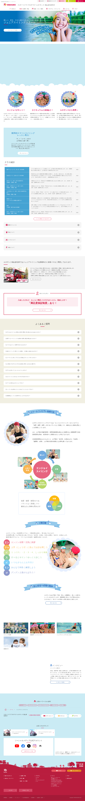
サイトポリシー (17, 797)
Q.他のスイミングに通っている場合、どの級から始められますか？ (22, 351)
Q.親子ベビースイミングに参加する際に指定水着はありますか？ (21, 338)
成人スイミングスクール (55, 777)
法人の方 (41, 1)
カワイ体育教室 (54, 785)
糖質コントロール (54, 705)
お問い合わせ (48, 715)
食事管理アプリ (23, 705)
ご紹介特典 (10, 790)
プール (37, 781)
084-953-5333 (35, 715)
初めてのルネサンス (8, 775)
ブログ (74, 9)
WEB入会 (80, 1)
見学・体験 (22, 778)
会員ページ (71, 1)
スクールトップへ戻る (14, 30)
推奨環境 (32, 797)
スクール (66, 9)
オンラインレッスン (32, 705)
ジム (36, 778)
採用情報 (61, 1)
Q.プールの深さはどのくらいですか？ (15, 383)
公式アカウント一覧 (28, 751)
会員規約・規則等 (40, 797)
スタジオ (37, 777)
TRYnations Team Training (56, 780)
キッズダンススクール (55, 786)
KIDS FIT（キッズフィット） (56, 783)
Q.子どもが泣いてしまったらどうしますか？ (16, 370)
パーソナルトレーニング (43, 705)
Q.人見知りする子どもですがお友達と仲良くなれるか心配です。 (21, 363)
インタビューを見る (62, 682)
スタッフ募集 (62, 705)
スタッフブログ (74, 771)
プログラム (38, 775)
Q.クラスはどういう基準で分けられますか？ (16, 344)
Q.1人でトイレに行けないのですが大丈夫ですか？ (18, 376)
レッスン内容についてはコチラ (43, 218)
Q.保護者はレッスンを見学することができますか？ (18, 395)
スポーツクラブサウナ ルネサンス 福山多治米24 (36, 5)
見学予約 (76, 716)
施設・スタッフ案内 (37, 9)
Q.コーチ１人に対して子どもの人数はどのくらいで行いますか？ (21, 357)
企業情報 (10, 797)
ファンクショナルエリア (40, 780)
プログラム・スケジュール (53, 9)
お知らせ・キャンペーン (9, 778)
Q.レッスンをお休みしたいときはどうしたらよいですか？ (19, 389)
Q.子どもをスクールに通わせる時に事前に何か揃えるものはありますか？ (23, 332)
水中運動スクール (54, 778)
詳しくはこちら (23, 153)
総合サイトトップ (51, 1)
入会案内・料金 (24, 9)
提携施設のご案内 (25, 790)
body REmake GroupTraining (56, 781)
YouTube (58, 771)
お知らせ (12, 9)
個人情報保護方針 (26, 797)
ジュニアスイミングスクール (56, 782)
